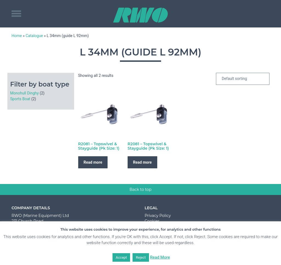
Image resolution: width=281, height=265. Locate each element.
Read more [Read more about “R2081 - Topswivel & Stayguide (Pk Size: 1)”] (93, 162)
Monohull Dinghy (24, 93)
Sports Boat (20, 99)
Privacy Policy (158, 215)
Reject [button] (141, 257)
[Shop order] (242, 79)
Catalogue (34, 36)
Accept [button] (121, 257)
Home (17, 36)
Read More (160, 257)
